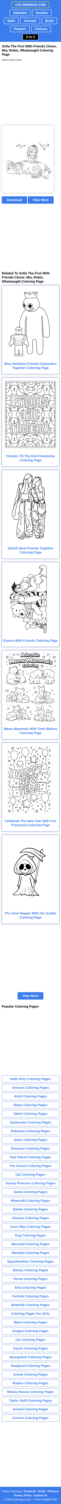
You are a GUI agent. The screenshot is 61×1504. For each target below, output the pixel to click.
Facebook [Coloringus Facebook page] (30, 1491)
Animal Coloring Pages (30, 1409)
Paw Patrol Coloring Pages (30, 1157)
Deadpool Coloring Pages (30, 1366)
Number (42, 13)
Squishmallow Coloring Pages (30, 1261)
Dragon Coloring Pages (30, 1331)
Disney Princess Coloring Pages (30, 1183)
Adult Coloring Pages (30, 1096)
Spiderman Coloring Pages (30, 1122)
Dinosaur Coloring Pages (30, 1148)
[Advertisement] (30, 93)
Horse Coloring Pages (30, 1279)
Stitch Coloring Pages (30, 1113)
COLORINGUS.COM (30, 5)
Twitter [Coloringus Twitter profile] (42, 1491)
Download (14, 200)
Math (11, 21)
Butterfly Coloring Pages (30, 1305)
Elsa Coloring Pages (30, 1287)
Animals (30, 21)
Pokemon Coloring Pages (30, 1131)
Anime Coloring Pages (30, 1374)
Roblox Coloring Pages (30, 1383)
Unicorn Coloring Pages (30, 1087)
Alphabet (20, 13)
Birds (49, 21)
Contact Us (40, 1495)
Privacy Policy (23, 1495)
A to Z (30, 37)
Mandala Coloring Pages (30, 1253)
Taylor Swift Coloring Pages (30, 1400)
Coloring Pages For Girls (30, 1313)
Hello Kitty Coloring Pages (30, 1079)
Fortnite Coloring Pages (30, 1296)
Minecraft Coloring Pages (30, 1200)
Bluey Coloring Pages (30, 1105)
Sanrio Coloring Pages (30, 1348)
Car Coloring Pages (30, 1339)
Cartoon (41, 29)
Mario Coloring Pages (30, 1322)
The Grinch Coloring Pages (31, 1166)
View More (41, 200)
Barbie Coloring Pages (30, 1209)
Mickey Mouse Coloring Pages (30, 1392)
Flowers (20, 29)
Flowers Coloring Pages (30, 1218)
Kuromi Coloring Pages (30, 1418)
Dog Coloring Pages (30, 1235)
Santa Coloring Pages (30, 1192)
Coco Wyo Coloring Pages (30, 1226)
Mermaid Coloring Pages (30, 1244)
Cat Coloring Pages (30, 1174)
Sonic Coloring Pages (30, 1140)
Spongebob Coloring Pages (30, 1357)
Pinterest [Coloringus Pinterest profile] (53, 1491)
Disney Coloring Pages (30, 1270)
